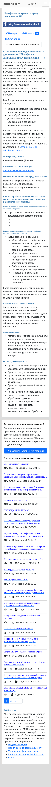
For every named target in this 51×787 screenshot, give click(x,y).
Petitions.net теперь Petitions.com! (26, 754)
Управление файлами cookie (23, 751)
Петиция (11, 33)
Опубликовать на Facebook (21, 24)
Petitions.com (11, 4)
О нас (11, 757)
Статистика (12, 38)
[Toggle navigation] (45, 4)
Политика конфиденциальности (22, 44)
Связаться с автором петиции (18, 170)
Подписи (30, 33)
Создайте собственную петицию (25, 450)
